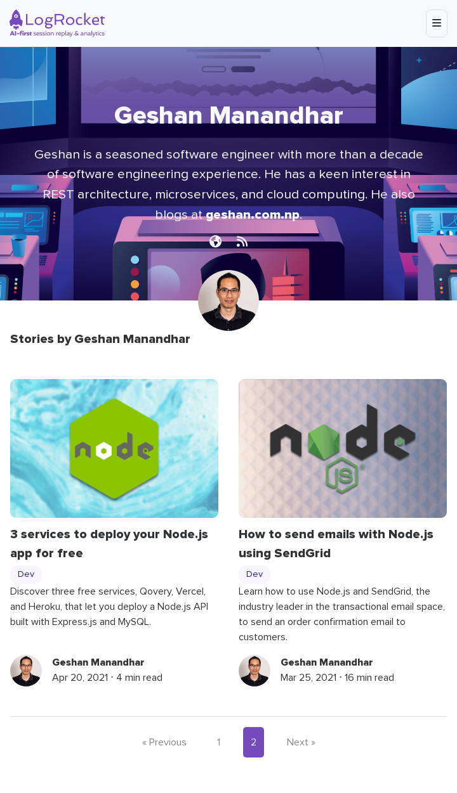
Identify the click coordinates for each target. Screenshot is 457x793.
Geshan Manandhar (98, 662)
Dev (26, 574)
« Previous (164, 742)
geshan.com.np (253, 214)
